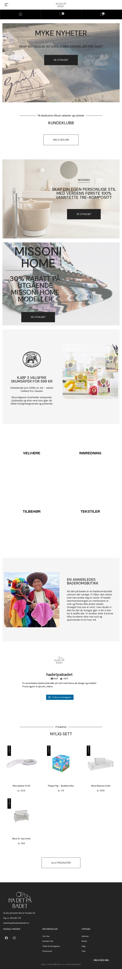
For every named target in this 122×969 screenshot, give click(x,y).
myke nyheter (61, 33)
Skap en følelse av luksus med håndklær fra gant (61, 46)
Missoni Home (38, 257)
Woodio (84, 180)
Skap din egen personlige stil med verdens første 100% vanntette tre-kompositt (84, 193)
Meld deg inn (101, 960)
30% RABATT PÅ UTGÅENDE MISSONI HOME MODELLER (35, 288)
